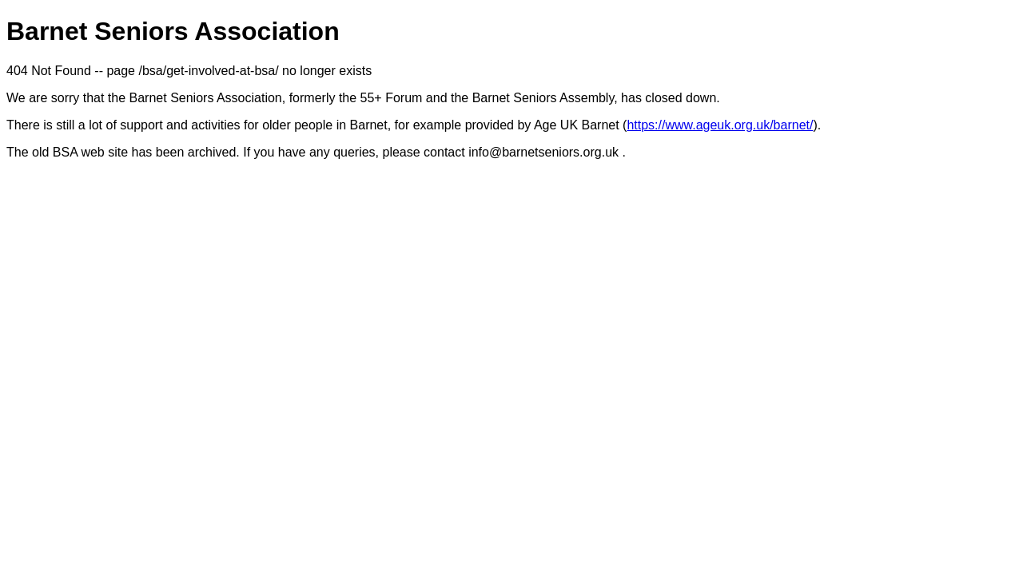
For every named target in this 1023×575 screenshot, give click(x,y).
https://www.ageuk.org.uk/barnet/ (720, 125)
